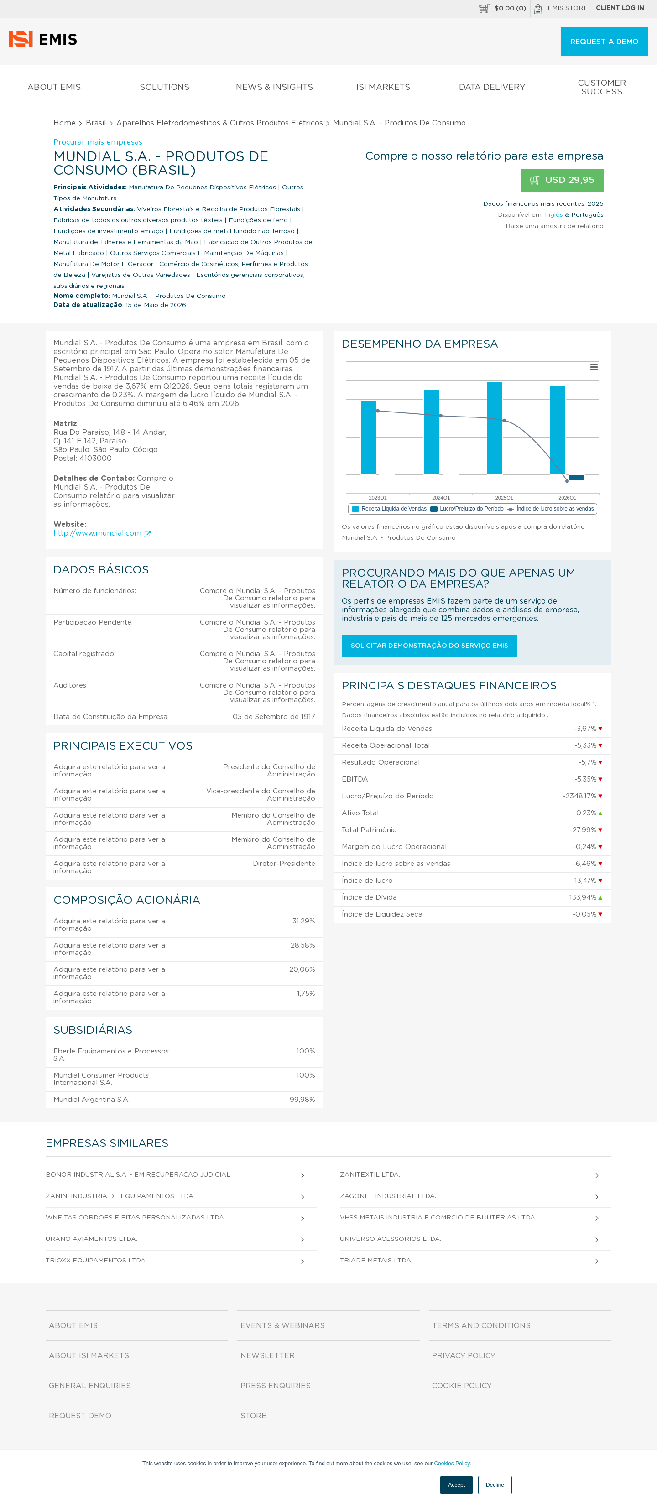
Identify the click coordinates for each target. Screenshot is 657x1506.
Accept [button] (456, 1485)
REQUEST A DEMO (604, 42)
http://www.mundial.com (102, 533)
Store (253, 1416)
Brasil (96, 123)
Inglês (554, 215)
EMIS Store (561, 9)
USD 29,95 (562, 180)
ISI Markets (384, 89)
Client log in (620, 8)
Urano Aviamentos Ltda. (91, 1239)
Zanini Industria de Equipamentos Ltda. (120, 1196)
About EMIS (54, 89)
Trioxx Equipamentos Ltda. (96, 1260)
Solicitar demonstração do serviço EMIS (429, 646)
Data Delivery (492, 89)
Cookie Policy (462, 1386)
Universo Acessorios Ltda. (390, 1239)
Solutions (164, 89)
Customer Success (602, 89)
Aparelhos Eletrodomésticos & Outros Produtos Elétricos (219, 123)
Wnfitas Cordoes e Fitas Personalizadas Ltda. (135, 1217)
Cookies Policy (451, 1463)
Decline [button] (495, 1485)
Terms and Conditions (481, 1325)
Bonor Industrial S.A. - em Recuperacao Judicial (138, 1175)
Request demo (80, 1416)
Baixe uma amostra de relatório (555, 226)
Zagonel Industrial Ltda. (388, 1196)
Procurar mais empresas (97, 142)
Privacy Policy (463, 1356)
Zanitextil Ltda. (370, 1175)
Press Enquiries (275, 1386)
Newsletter (267, 1356)
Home (64, 123)
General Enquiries (90, 1386)
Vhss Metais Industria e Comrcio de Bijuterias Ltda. (438, 1217)
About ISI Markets (89, 1356)
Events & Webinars (282, 1325)
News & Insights (274, 89)
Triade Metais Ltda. (376, 1260)
